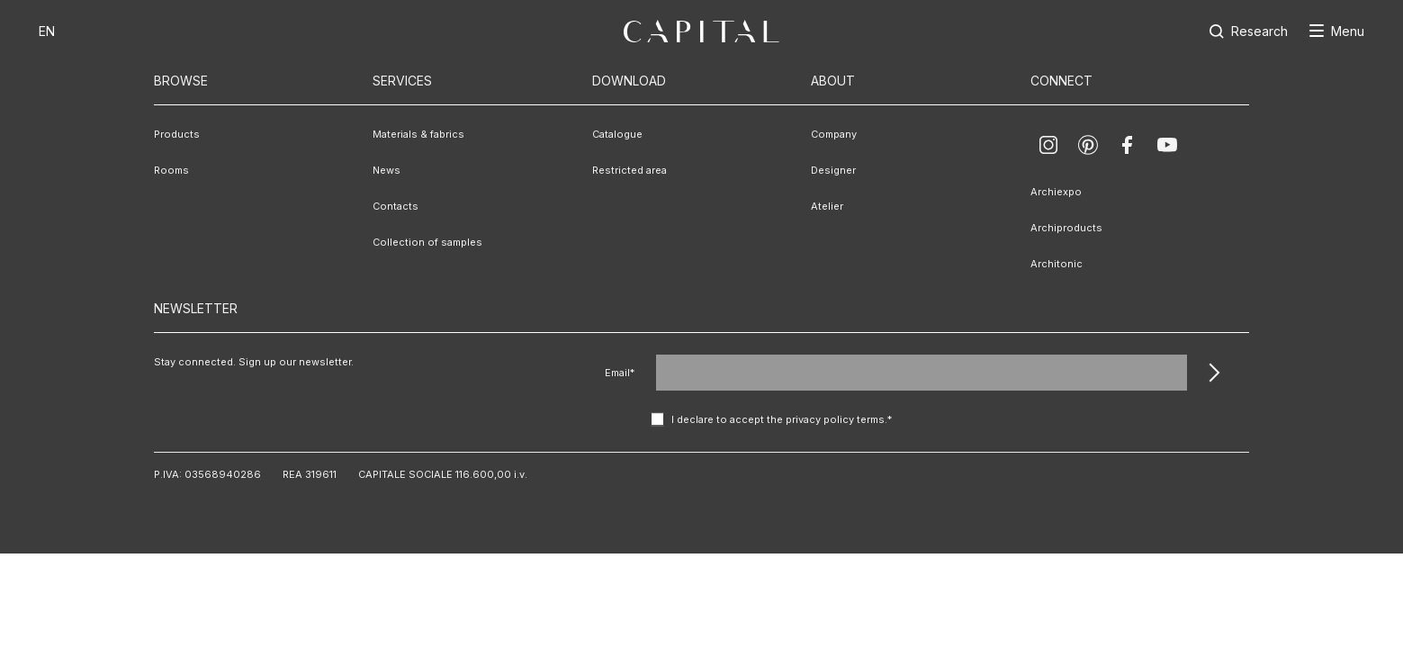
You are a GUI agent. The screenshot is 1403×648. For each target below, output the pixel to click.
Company (834, 134)
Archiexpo (1056, 191)
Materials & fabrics (418, 134)
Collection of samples (427, 242)
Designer (833, 170)
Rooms (171, 170)
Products (177, 134)
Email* (619, 372)
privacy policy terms (835, 419)
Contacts (395, 206)
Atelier (827, 206)
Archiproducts (1066, 227)
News (386, 170)
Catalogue (617, 134)
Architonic (1056, 263)
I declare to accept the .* (781, 419)
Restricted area (629, 170)
